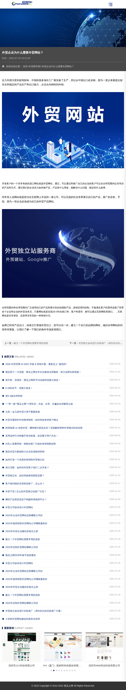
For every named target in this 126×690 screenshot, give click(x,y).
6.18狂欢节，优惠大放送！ (17, 388)
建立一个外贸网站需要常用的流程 (31, 343)
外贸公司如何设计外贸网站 (17, 507)
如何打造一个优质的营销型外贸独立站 (23, 459)
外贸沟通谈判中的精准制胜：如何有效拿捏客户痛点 (30, 419)
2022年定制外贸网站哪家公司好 (20, 547)
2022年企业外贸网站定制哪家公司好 (22, 515)
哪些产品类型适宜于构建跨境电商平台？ (24, 499)
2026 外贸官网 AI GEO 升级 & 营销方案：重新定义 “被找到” (34, 364)
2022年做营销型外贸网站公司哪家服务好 (24, 523)
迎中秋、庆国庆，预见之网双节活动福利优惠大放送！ (31, 380)
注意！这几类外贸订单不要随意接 (21, 411)
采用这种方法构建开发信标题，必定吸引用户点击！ (30, 435)
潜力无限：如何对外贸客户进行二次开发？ (25, 467)
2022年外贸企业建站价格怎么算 (20, 531)
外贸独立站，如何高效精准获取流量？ (23, 475)
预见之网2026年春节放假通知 (19, 555)
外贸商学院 (34, 66)
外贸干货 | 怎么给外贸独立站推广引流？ (24, 491)
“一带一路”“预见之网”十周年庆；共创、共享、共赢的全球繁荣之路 (37, 404)
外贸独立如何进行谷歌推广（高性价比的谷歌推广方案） (32, 611)
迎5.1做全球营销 (12, 396)
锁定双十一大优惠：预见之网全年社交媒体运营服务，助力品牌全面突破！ (41, 372)
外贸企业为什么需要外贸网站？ (58, 66)
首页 (25, 66)
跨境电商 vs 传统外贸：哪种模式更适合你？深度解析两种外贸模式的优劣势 (42, 428)
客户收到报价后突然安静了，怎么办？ (23, 483)
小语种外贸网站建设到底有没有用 (21, 619)
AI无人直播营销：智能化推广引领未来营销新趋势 (29, 443)
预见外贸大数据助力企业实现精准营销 (23, 451)
